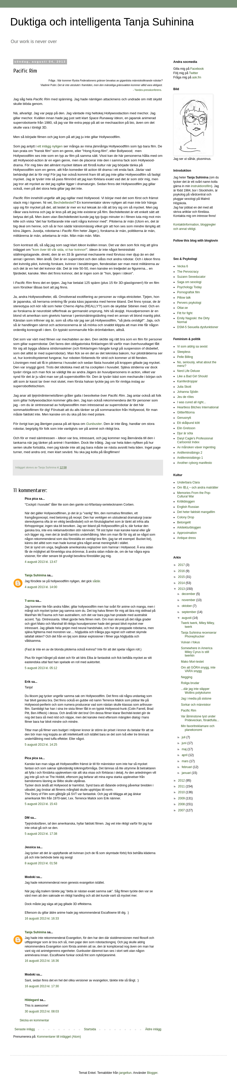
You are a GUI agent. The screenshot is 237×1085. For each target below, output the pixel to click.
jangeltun (125, 1073)
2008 (182, 804)
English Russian (188, 507)
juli (184, 737)
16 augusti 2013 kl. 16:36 (42, 961)
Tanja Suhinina (35, 575)
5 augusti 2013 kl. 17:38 (41, 834)
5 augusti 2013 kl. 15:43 (41, 804)
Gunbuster (94, 424)
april (185, 755)
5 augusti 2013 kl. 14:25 (41, 744)
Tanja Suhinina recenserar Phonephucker (198, 634)
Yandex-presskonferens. (149, 90)
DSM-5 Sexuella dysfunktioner (197, 327)
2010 (182, 792)
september (189, 612)
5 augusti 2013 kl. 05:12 (41, 668)
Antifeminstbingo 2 (189, 452)
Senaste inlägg (25, 1029)
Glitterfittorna (186, 412)
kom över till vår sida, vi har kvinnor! (59, 250)
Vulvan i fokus (190, 642)
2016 (182, 571)
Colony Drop (185, 517)
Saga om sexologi (189, 282)
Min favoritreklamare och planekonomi (197, 727)
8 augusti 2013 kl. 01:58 (41, 863)
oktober (187, 606)
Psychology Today (189, 287)
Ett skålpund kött (188, 423)
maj (185, 749)
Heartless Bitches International (198, 407)
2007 (182, 810)
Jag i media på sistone (196, 698)
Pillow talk (184, 297)
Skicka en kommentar (34, 1020)
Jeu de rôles (185, 397)
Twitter (193, 73)
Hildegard (32, 1000)
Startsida (90, 1029)
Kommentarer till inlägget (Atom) (59, 1036)
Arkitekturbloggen (189, 527)
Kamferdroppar (187, 381)
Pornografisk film (188, 292)
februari (187, 767)
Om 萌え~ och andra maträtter (197, 487)
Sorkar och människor (196, 704)
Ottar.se (182, 308)
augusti (187, 618)
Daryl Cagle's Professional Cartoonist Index (195, 440)
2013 (182, 589)
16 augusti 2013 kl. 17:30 (42, 986)
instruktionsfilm (201, 186)
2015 (182, 577)
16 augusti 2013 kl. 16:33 (42, 918)
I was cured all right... (191, 402)
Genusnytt (184, 418)
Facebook (197, 69)
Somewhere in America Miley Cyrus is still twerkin (196, 651)
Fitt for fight (184, 313)
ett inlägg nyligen (50, 146)
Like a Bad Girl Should (192, 376)
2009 (182, 798)
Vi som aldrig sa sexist (192, 346)
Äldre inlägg (153, 1029)
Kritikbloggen (186, 501)
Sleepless (183, 352)
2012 (182, 780)
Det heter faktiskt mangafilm (196, 512)
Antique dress (186, 538)
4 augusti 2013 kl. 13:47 (41, 562)
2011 (182, 786)
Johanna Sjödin (187, 392)
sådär (96, 581)
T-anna (30, 601)
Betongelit (184, 522)
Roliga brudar (190, 683)
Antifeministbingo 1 (190, 458)
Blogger (152, 1073)
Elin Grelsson (186, 428)
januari (187, 773)
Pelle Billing (185, 357)
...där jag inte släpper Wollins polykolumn (196, 690)
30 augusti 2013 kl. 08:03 (42, 1011)
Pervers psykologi (189, 302)
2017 (182, 565)
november (189, 600)
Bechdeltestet (64, 202)
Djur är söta (185, 433)
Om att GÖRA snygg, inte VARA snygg (198, 669)
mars (185, 761)
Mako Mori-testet (192, 661)
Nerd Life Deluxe (188, 371)
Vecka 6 (182, 266)
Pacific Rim (188, 710)
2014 (182, 583)
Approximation (187, 533)
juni (184, 743)
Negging (186, 677)
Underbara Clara (188, 482)
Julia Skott (184, 386)
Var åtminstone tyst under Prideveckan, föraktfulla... (200, 718)
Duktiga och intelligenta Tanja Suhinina (102, 22)
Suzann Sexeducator (191, 277)
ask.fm (196, 77)
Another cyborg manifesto (194, 463)
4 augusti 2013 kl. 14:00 (41, 587)
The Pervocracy (188, 271)
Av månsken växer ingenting (196, 447)
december (189, 594)
